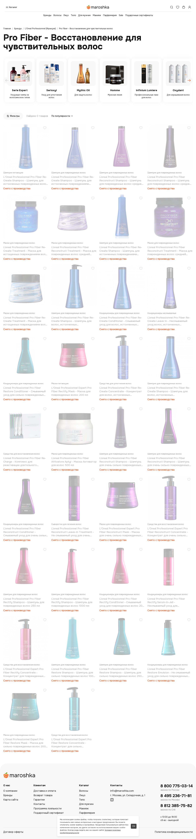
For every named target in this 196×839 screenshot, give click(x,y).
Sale (121, 15)
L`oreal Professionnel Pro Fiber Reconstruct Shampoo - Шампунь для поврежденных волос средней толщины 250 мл (121, 180)
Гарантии (39, 799)
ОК (133, 826)
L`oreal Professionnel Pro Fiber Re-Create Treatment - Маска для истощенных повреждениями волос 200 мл (25, 321)
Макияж (97, 15)
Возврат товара (42, 795)
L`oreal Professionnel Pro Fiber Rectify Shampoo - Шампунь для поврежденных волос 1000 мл (71, 602)
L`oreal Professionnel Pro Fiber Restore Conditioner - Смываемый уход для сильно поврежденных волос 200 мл (24, 391)
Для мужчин (84, 15)
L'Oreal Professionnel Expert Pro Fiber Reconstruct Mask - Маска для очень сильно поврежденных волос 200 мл (120, 532)
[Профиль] (189, 7)
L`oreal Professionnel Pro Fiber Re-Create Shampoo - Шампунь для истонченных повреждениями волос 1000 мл (120, 251)
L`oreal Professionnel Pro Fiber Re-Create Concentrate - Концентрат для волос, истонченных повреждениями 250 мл (120, 391)
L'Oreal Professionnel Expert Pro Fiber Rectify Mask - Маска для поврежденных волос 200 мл (71, 391)
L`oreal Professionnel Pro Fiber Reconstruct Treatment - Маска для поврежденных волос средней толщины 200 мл (73, 251)
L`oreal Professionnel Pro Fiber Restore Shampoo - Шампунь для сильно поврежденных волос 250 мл (120, 672)
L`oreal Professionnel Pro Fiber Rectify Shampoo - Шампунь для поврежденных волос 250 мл (23, 602)
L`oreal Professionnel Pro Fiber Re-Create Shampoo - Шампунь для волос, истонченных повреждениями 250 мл (168, 391)
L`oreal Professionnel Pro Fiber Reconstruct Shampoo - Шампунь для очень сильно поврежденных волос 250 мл (168, 462)
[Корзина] (183, 7)
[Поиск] (171, 7)
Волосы (57, 15)
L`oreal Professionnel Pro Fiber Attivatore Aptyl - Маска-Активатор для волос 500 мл (74, 462)
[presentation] (7, 80)
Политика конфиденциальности (174, 831)
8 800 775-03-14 (176, 786)
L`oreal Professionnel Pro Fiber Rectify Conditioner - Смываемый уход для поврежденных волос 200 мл (121, 602)
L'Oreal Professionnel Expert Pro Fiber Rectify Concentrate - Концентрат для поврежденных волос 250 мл (23, 672)
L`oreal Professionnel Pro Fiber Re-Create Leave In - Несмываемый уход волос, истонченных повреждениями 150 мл (168, 321)
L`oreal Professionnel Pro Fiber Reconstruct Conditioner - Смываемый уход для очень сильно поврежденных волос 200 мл (25, 532)
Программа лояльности (47, 808)
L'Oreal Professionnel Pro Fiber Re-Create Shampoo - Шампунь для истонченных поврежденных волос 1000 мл (25, 180)
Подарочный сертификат (48, 812)
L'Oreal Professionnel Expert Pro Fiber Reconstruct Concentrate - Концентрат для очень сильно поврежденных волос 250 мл (167, 532)
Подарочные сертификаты (139, 15)
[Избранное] (177, 7)
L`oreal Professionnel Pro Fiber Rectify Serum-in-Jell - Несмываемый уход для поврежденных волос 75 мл (166, 602)
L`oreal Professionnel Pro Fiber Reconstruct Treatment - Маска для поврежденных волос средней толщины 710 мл (169, 251)
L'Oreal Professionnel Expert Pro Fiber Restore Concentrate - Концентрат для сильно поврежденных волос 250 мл (71, 743)
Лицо (66, 15)
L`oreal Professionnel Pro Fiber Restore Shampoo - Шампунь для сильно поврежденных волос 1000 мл (73, 672)
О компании (10, 790)
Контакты (39, 804)
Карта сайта (10, 799)
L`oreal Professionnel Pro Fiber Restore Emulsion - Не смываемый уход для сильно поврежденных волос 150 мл (168, 672)
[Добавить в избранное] (44, 128)
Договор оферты (13, 831)
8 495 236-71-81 (176, 796)
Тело (73, 15)
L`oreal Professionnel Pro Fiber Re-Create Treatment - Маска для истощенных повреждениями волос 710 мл (25, 251)
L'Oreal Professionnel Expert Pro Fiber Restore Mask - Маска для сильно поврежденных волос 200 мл (24, 743)
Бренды (47, 15)
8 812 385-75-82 (176, 805)
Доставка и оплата (44, 790)
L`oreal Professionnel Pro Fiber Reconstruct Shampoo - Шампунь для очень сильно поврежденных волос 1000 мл (120, 462)
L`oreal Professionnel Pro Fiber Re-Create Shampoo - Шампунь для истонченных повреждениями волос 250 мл (72, 180)
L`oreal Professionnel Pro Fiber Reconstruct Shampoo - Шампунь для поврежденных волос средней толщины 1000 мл (169, 180)
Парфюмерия (110, 15)
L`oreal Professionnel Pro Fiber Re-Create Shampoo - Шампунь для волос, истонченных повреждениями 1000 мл (72, 321)
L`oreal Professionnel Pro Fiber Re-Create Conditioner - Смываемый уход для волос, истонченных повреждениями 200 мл (120, 321)
